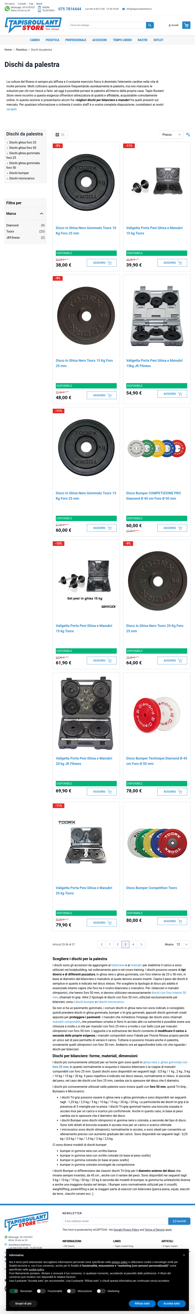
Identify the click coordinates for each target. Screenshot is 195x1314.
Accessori (99, 40)
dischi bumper (84, 1002)
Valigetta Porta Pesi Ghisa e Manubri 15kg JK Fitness (154, 363)
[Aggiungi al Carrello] (102, 263)
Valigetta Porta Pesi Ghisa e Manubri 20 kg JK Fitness (84, 761)
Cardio (35, 40)
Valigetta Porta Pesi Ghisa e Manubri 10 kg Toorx (154, 230)
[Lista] (62, 134)
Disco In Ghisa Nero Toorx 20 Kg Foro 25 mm (154, 628)
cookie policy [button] (36, 1269)
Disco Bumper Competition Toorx (151, 888)
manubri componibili (66, 1022)
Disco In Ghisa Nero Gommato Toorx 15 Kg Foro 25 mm (86, 495)
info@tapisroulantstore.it (139, 9)
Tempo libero (122, 40)
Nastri (142, 40)
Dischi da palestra (41, 49)
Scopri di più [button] (23, 1303)
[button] (184, 1255)
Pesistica (52, 40)
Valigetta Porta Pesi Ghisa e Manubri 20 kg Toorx (84, 890)
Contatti (22, 3)
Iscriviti (179, 1221)
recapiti (11, 109)
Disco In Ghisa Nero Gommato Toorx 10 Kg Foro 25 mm (86, 230)
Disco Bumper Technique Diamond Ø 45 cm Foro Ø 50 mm (156, 761)
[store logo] (33, 25)
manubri (136, 965)
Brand (39, 3)
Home (8, 49)
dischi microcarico (111, 1002)
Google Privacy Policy (126, 1229)
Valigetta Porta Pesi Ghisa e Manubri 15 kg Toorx (84, 628)
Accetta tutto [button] (171, 1303)
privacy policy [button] (120, 1262)
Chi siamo (10, 3)
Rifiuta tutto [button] (142, 1303)
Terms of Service (155, 1229)
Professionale (75, 40)
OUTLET (158, 40)
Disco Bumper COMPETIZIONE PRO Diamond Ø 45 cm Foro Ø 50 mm (153, 495)
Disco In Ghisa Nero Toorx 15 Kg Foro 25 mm (84, 363)
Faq (31, 3)
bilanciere (118, 965)
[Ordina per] (172, 135)
